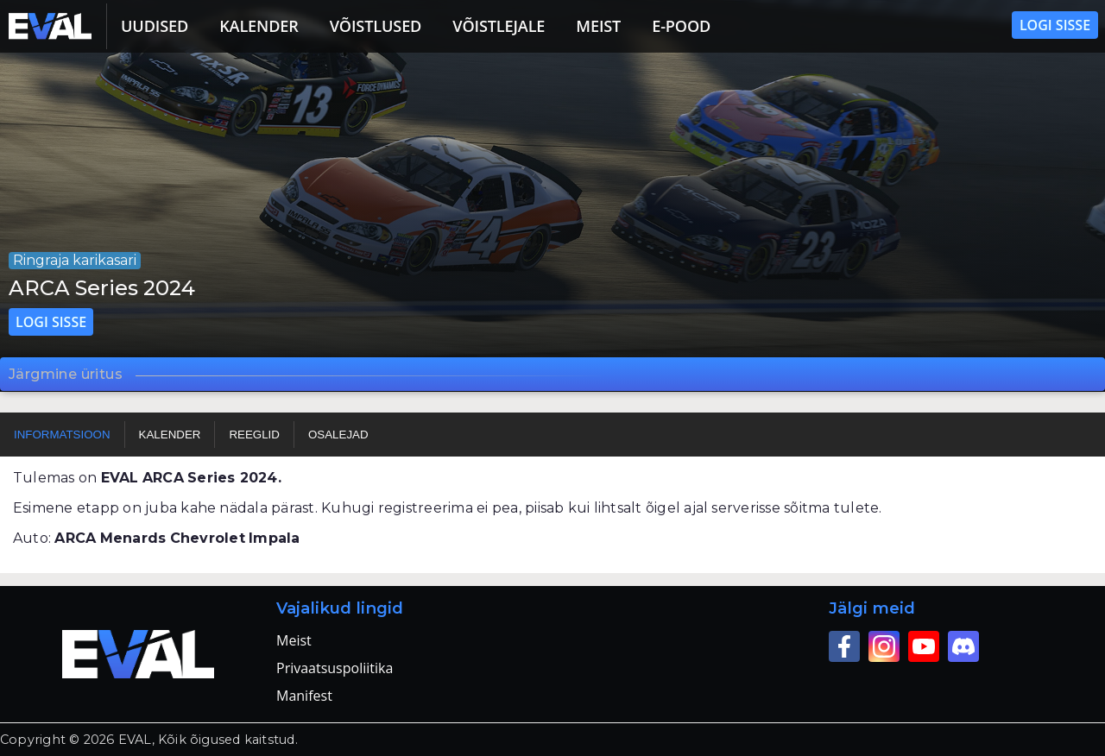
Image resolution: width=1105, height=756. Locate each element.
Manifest (304, 695)
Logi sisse (1055, 25)
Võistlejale (498, 26)
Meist (598, 26)
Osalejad (338, 434)
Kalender (259, 26)
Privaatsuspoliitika (334, 667)
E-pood (681, 26)
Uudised (154, 26)
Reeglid (254, 434)
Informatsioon (62, 434)
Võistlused (376, 26)
